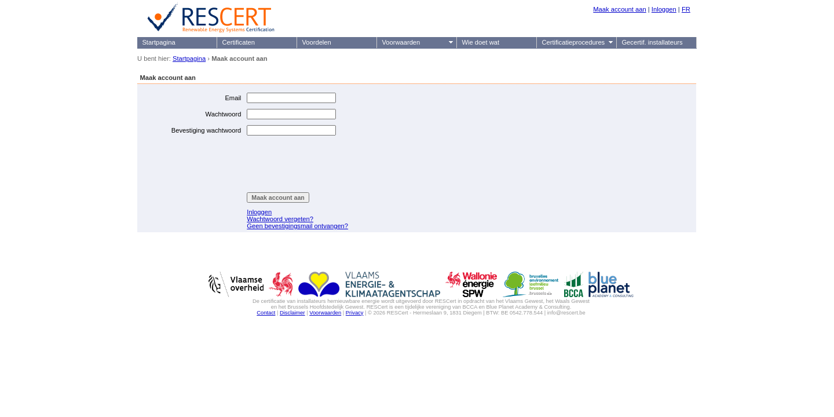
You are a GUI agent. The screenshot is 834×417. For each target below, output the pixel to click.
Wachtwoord (224, 114)
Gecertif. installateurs (651, 42)
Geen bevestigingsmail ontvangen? (297, 225)
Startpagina (158, 42)
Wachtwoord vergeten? (280, 218)
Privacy (355, 313)
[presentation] (335, 163)
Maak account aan (619, 9)
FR (686, 9)
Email (233, 97)
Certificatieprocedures (573, 42)
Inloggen (664, 9)
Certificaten (238, 42)
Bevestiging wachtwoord (206, 130)
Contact (266, 313)
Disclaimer (292, 313)
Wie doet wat (480, 42)
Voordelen (316, 42)
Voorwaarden (401, 42)
